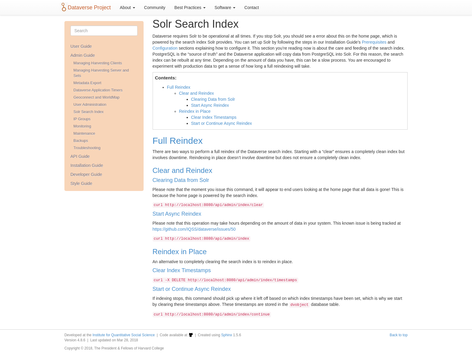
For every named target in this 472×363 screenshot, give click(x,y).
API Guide (80, 156)
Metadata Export (87, 83)
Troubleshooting (87, 148)
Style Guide (81, 183)
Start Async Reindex (210, 105)
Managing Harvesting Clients (97, 63)
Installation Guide (86, 165)
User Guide (81, 46)
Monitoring (82, 126)
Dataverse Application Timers (98, 90)
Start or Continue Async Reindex (221, 123)
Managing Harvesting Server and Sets (101, 73)
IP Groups (81, 119)
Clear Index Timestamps (214, 117)
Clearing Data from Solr (213, 99)
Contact (251, 7)
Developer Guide (86, 174)
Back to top (399, 335)
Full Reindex (179, 87)
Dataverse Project (89, 8)
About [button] (127, 7)
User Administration (89, 105)
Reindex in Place (195, 111)
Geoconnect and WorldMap (96, 97)
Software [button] (225, 7)
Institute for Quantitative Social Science (123, 335)
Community (155, 7)
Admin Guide (82, 55)
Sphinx (226, 335)
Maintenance (84, 133)
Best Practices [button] (189, 7)
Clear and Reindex (196, 93)
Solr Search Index (88, 112)
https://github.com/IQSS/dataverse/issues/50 (194, 229)
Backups (80, 141)
